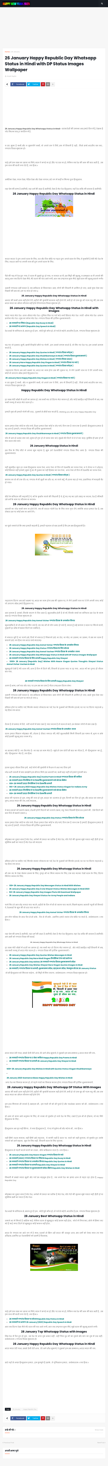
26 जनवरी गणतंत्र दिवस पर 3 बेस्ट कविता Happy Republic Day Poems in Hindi (43, 1057)
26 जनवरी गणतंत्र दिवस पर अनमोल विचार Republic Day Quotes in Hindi (40, 1161)
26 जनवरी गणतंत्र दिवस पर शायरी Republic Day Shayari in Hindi (37, 1165)
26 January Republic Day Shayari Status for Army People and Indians (42, 895)
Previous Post (9, 1442)
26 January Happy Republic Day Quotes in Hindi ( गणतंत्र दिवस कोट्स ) (41, 365)
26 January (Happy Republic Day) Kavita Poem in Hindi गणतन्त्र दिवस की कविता (45, 777)
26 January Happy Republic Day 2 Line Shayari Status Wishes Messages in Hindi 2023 (49, 889)
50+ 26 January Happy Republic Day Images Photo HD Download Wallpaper (45, 892)
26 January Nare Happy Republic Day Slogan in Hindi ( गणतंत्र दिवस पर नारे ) (44, 362)
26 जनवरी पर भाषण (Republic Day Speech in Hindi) (32, 326)
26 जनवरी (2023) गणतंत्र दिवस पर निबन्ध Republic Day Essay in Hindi (39, 1158)
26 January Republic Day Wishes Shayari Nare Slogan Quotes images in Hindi (45, 965)
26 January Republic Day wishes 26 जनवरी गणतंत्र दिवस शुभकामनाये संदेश (42, 961)
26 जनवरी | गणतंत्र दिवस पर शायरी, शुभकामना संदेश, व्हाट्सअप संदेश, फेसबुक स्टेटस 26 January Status (52, 968)
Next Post (100, 1442)
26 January (15, 52)
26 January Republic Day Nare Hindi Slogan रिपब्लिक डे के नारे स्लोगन (40, 958)
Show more (99, 1430)
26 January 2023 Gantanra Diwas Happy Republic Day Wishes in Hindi (39, 1078)
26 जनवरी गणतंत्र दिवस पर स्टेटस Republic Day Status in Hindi (36, 1319)
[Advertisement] (54, 27)
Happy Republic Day (29, 1409)
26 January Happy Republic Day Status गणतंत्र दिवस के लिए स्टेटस (39, 648)
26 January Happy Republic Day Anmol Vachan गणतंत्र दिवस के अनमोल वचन (44, 651)
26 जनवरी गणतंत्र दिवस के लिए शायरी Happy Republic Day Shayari (38, 658)
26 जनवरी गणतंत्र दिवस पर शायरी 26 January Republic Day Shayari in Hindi (42, 1061)
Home (7, 52)
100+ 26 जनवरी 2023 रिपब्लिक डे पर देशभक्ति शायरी (30, 783)
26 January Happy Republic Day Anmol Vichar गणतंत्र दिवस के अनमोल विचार (40, 620)
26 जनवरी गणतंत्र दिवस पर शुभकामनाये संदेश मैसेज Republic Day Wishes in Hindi (44, 1168)
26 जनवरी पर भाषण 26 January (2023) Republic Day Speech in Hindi (40, 1322)
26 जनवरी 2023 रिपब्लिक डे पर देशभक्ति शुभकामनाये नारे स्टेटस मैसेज (37, 780)
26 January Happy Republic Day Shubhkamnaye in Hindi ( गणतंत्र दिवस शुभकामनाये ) (48, 356)
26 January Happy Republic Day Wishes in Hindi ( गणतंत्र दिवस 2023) (40, 359)
